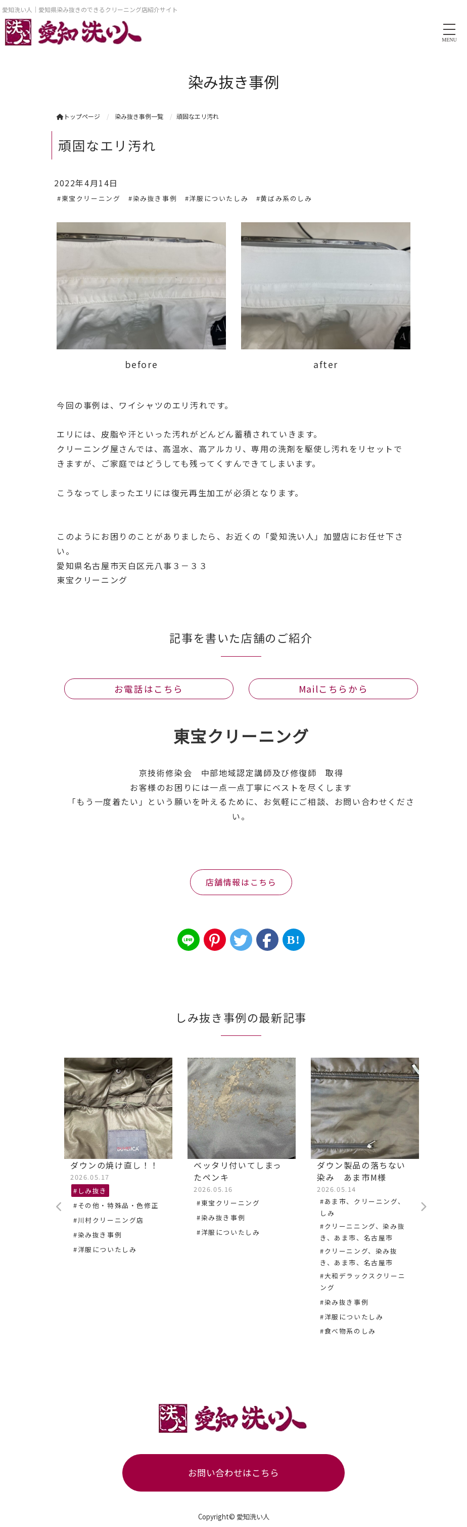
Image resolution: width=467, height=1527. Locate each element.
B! (293, 939)
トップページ (78, 116)
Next (423, 1207)
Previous (59, 1207)
